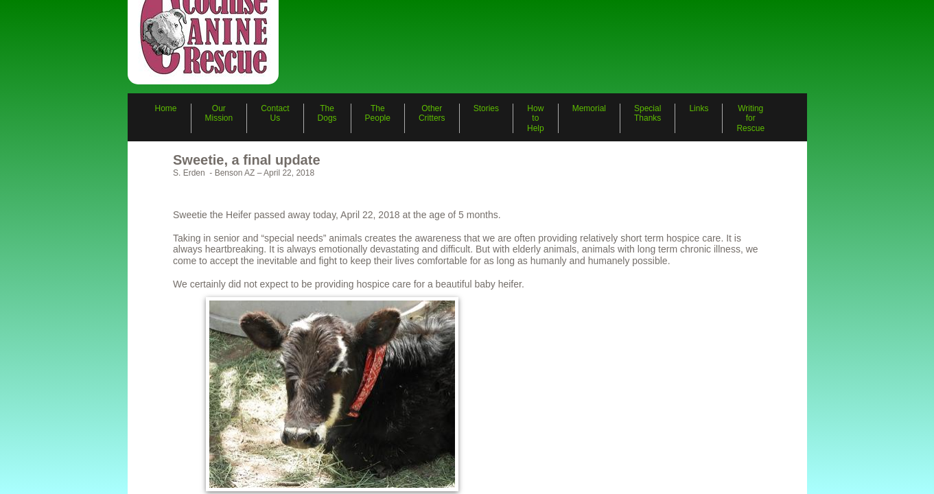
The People (377, 113)
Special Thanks (647, 113)
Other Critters (432, 113)
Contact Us (275, 113)
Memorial (589, 108)
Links (698, 108)
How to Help (535, 118)
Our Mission (219, 113)
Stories (486, 108)
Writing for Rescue (750, 118)
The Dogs (327, 113)
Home (166, 108)
